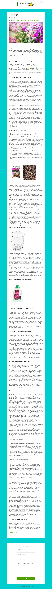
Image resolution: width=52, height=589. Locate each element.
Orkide (10, 111)
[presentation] (25, 573)
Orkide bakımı (16, 20)
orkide (37, 69)
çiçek (31, 68)
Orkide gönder (36, 20)
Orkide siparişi (30, 20)
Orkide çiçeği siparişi (13, 532)
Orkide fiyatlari (23, 20)
